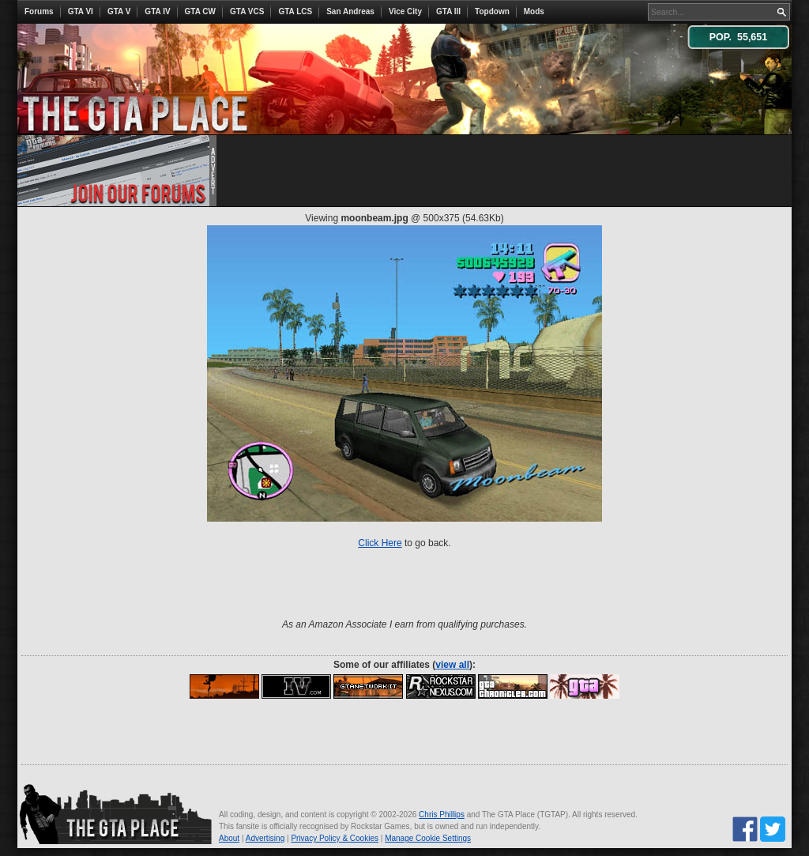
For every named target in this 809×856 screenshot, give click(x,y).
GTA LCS (295, 11)
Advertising (265, 838)
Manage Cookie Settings (428, 838)
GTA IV (157, 11)
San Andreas (350, 11)
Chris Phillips (442, 814)
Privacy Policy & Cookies (334, 838)
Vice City (405, 11)
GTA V (118, 11)
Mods (534, 11)
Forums (39, 11)
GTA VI (80, 11)
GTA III (448, 11)
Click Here (379, 543)
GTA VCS (247, 11)
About (229, 838)
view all (452, 664)
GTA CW (200, 11)
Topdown (492, 11)
